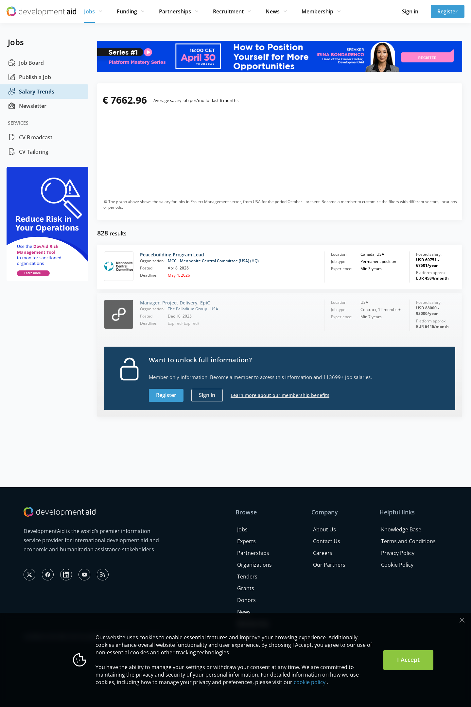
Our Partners (329, 564)
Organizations (254, 564)
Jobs (89, 11)
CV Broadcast (30, 137)
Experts (246, 541)
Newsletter (27, 106)
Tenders (247, 576)
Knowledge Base (401, 529)
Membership (317, 11)
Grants (245, 588)
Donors (246, 600)
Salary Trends (31, 91)
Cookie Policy (397, 564)
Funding (127, 11)
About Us (324, 529)
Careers (322, 553)
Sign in (410, 11)
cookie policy (309, 682)
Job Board (26, 63)
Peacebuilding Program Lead (172, 254)
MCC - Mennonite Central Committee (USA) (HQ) (213, 261)
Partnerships (175, 11)
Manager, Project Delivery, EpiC (175, 303)
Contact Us (326, 541)
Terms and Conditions (408, 541)
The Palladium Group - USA (193, 309)
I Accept (408, 660)
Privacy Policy (397, 553)
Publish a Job (29, 77)
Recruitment (228, 11)
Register (447, 11)
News (273, 11)
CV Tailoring (28, 152)
